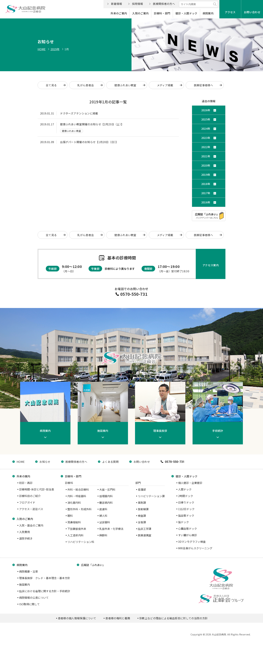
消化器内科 (74, 503)
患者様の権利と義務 (117, 618)
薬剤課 (142, 503)
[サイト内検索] (198, 4)
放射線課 (143, 509)
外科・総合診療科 (78, 489)
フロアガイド (27, 502)
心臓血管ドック (187, 528)
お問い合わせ (252, 12)
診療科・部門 (162, 13)
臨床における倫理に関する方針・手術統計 (44, 591)
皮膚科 (103, 509)
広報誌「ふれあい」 (93, 565)
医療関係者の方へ (164, 4)
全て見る (51, 85)
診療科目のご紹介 (30, 496)
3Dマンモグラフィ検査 (192, 542)
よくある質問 (110, 462)
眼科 (70, 516)
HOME (41, 49)
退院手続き (26, 538)
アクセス (230, 12)
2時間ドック (185, 496)
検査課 (142, 516)
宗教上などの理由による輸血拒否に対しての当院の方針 (173, 618)
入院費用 (24, 532)
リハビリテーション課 (151, 496)
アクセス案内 (210, 265)
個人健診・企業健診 (190, 483)
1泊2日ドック (186, 509)
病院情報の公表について (34, 598)
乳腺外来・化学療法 (111, 529)
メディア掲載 (165, 85)
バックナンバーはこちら (207, 215)
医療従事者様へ (203, 85)
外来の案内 (23, 476)
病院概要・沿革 (28, 571)
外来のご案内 (119, 13)
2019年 (55, 49)
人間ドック (185, 489)
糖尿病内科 (106, 503)
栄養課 (142, 522)
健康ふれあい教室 (125, 85)
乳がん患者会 (85, 85)
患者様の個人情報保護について (77, 618)
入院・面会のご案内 (31, 525)
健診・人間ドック (186, 13)
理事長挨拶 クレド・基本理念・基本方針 (44, 578)
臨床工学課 (144, 529)
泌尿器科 (104, 522)
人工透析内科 (75, 535)
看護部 (142, 489)
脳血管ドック (186, 515)
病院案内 (208, 13)
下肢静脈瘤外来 (76, 529)
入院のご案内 (140, 13)
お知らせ (44, 462)
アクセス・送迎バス (31, 509)
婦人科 (103, 516)
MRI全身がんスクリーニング (195, 548)
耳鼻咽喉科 (74, 522)
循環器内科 (106, 496)
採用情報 (137, 4)
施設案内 (24, 584)
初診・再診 (26, 483)
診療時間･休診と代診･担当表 (36, 489)
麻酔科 (103, 535)
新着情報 (116, 4)
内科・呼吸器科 (76, 496)
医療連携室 (144, 535)
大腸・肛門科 (107, 489)
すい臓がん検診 (187, 535)
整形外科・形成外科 (79, 509)
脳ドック (183, 522)
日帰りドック (186, 502)
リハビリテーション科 (80, 542)
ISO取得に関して (29, 604)
